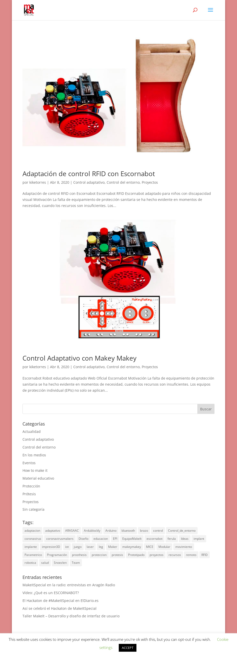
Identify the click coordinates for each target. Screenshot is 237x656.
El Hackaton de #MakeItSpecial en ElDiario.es (60, 600)
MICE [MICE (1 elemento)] (149, 547)
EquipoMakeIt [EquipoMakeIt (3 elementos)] (131, 538)
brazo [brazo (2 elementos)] (144, 530)
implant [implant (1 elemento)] (199, 538)
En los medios (34, 455)
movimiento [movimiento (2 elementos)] (183, 547)
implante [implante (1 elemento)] (31, 547)
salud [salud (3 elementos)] (45, 562)
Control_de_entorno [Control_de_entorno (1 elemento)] (182, 530)
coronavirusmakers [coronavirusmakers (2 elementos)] (60, 538)
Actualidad (31, 431)
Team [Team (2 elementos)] (76, 562)
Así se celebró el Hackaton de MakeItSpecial (59, 608)
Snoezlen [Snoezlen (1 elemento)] (60, 562)
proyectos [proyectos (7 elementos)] (156, 555)
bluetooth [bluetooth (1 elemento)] (128, 530)
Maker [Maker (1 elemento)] (112, 547)
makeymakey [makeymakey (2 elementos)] (131, 547)
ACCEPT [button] (127, 647)
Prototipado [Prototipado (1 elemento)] (136, 555)
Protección (31, 486)
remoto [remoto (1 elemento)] (191, 555)
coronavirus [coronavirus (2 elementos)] (33, 538)
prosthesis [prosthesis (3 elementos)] (79, 555)
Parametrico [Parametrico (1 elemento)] (33, 555)
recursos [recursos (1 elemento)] (175, 555)
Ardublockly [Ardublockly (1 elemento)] (92, 530)
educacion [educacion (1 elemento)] (100, 538)
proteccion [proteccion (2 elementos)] (99, 555)
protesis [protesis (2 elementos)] (117, 555)
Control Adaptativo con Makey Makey (79, 358)
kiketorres (37, 182)
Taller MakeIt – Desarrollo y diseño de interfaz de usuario (71, 616)
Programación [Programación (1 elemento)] (57, 555)
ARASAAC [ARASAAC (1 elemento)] (72, 530)
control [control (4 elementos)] (158, 530)
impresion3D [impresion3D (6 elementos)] (51, 547)
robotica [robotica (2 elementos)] (30, 562)
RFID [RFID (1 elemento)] (204, 555)
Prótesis (29, 493)
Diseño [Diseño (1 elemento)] (83, 538)
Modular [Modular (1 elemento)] (164, 547)
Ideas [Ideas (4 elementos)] (184, 538)
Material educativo (38, 478)
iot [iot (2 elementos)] (67, 547)
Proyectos (150, 182)
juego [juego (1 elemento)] (78, 547)
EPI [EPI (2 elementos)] (115, 538)
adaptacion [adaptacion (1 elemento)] (32, 530)
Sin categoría (33, 509)
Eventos (29, 462)
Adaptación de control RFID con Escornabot (88, 173)
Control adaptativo (89, 182)
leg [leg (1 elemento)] (101, 547)
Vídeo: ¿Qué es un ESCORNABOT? (50, 592)
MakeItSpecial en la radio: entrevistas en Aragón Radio (68, 584)
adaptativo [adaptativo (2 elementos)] (52, 530)
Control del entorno (123, 182)
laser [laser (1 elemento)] (90, 547)
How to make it (35, 470)
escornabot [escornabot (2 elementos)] (154, 538)
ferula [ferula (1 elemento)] (172, 538)
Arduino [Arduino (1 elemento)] (110, 530)
